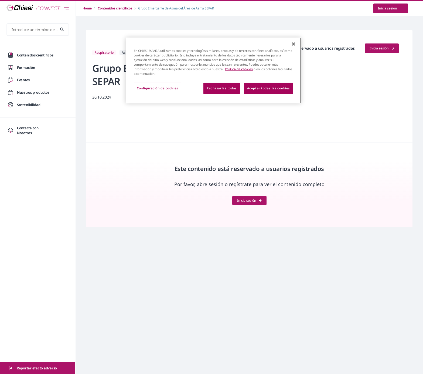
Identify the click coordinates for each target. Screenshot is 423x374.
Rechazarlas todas (222, 88)
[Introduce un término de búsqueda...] (37, 29)
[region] (213, 70)
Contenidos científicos (115, 8)
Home (87, 8)
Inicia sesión (390, 8)
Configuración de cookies (157, 88)
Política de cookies (239, 69)
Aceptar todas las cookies (268, 88)
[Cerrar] (293, 44)
